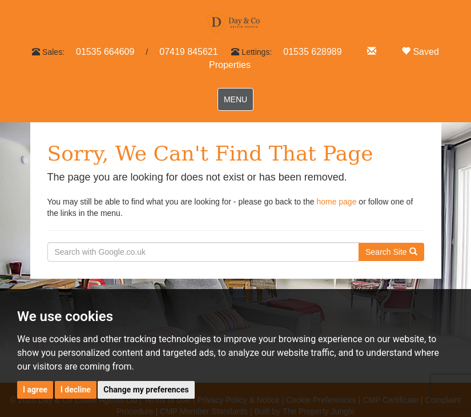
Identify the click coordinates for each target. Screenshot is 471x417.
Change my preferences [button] (145, 389)
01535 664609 (105, 52)
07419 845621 (188, 52)
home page (336, 201)
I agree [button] (35, 389)
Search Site (391, 251)
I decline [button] (76, 389)
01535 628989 (312, 52)
